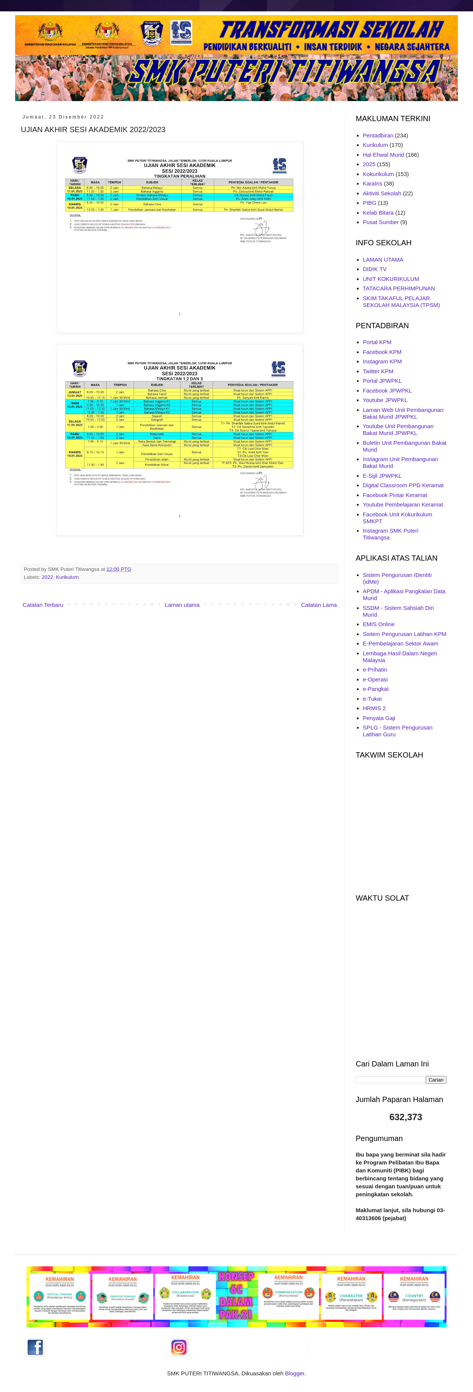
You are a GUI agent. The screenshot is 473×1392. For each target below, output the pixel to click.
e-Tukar (372, 698)
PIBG (370, 203)
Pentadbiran (378, 135)
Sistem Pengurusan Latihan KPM (405, 634)
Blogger (294, 1373)
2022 (47, 577)
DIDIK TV (375, 269)
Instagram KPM (382, 361)
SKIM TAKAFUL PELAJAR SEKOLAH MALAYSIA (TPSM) (401, 301)
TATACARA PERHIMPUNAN (399, 288)
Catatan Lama (319, 605)
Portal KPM (377, 342)
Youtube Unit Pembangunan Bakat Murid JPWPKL (398, 429)
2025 (369, 164)
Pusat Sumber (381, 222)
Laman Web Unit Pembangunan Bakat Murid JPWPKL (403, 413)
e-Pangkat (376, 689)
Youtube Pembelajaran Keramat (403, 504)
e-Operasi (375, 679)
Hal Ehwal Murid (383, 154)
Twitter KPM (378, 371)
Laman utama (182, 605)
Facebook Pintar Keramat (395, 495)
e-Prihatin (375, 669)
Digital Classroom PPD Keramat (403, 485)
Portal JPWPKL (382, 380)
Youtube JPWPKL (385, 400)
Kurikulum (67, 577)
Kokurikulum (378, 174)
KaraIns (373, 183)
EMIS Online (379, 624)
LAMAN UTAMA (383, 259)
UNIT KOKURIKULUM (391, 279)
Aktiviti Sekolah (382, 193)
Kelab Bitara (378, 212)
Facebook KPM (382, 352)
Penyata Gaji (379, 718)
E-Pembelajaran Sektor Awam (401, 643)
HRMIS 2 (374, 708)
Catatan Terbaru (43, 605)
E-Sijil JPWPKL (382, 475)
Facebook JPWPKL (387, 390)
